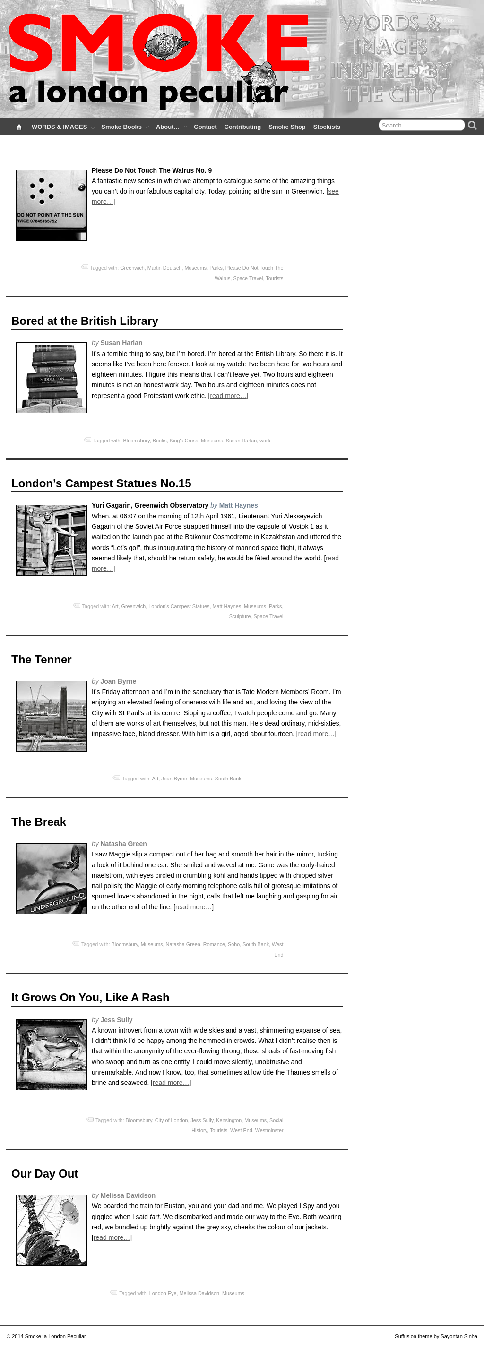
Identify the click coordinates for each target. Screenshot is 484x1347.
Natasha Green (183, 944)
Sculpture (240, 616)
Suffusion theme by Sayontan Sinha (436, 1336)
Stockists (327, 126)
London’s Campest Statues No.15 (101, 483)
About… (172, 129)
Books (160, 440)
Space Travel (248, 278)
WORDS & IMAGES (63, 129)
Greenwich (132, 268)
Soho (234, 944)
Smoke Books (125, 129)
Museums (195, 268)
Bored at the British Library (84, 320)
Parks (216, 268)
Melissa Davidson (199, 1293)
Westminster (269, 1130)
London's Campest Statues (178, 606)
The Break (38, 821)
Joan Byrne (174, 778)
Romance (214, 944)
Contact (205, 126)
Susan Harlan (241, 440)
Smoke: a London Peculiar (55, 1336)
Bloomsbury (136, 440)
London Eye (163, 1293)
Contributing (243, 126)
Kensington (229, 1120)
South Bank (228, 778)
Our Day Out (44, 1173)
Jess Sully (201, 1120)
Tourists (274, 278)
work (264, 440)
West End (241, 1130)
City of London (171, 1120)
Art (115, 606)
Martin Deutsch (164, 268)
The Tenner (41, 659)
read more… (228, 395)
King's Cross (184, 440)
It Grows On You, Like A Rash (90, 997)
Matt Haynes (226, 606)
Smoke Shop (286, 126)
